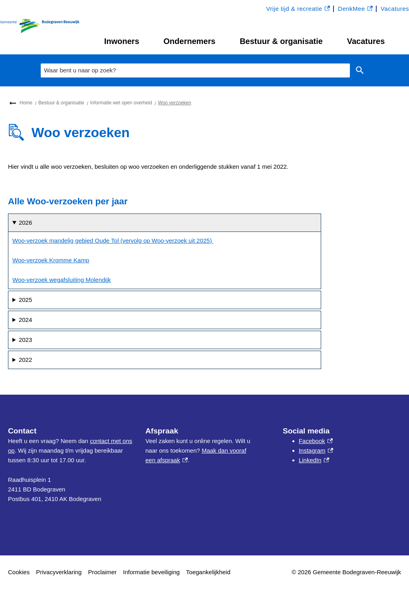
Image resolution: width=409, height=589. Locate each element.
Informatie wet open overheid (121, 103)
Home (26, 103)
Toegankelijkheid (208, 572)
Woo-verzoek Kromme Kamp (50, 260)
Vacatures (366, 41)
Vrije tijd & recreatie (298, 9)
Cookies (19, 572)
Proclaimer (102, 572)
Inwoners (121, 41)
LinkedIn (314, 460)
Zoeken (358, 70)
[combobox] (195, 70)
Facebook (316, 440)
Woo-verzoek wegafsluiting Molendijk (61, 279)
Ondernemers (189, 41)
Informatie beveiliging (151, 572)
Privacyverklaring (58, 572)
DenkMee (355, 9)
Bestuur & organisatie (281, 41)
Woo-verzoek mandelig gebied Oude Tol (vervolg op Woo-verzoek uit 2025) (113, 240)
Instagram (316, 450)
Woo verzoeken (174, 103)
